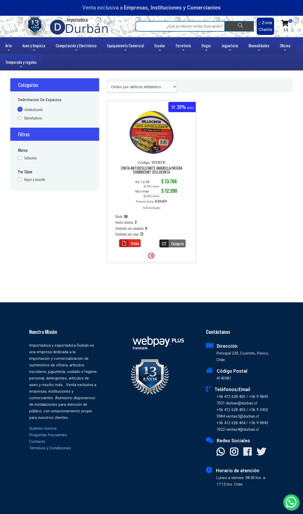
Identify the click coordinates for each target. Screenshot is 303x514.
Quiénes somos (43, 428)
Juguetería (229, 48)
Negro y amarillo (34, 179)
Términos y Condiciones (50, 448)
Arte (9, 48)
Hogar (206, 48)
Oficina (285, 48)
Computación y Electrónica (76, 48)
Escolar (159, 48)
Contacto (37, 441)
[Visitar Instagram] (234, 452)
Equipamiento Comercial (125, 48)
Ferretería (183, 48)
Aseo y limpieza (33, 48)
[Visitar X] (261, 452)
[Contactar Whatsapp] (220, 452)
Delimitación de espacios (40, 99)
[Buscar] (239, 26)
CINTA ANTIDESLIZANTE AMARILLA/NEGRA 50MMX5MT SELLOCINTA (151, 170)
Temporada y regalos (21, 64)
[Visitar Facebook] (247, 452)
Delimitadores (33, 118)
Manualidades (259, 48)
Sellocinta (30, 157)
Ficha (129, 243)
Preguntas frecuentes (48, 435)
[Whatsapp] (291, 502)
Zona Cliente (265, 26)
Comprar (171, 243)
